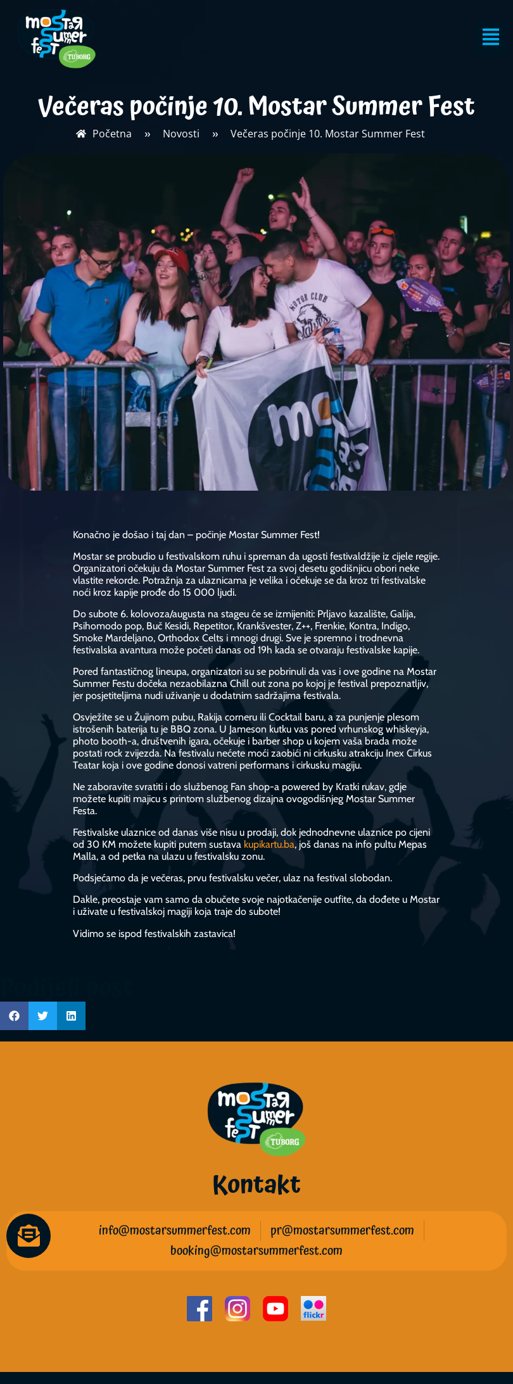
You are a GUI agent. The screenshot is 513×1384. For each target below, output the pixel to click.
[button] (14, 1016)
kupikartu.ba (269, 844)
